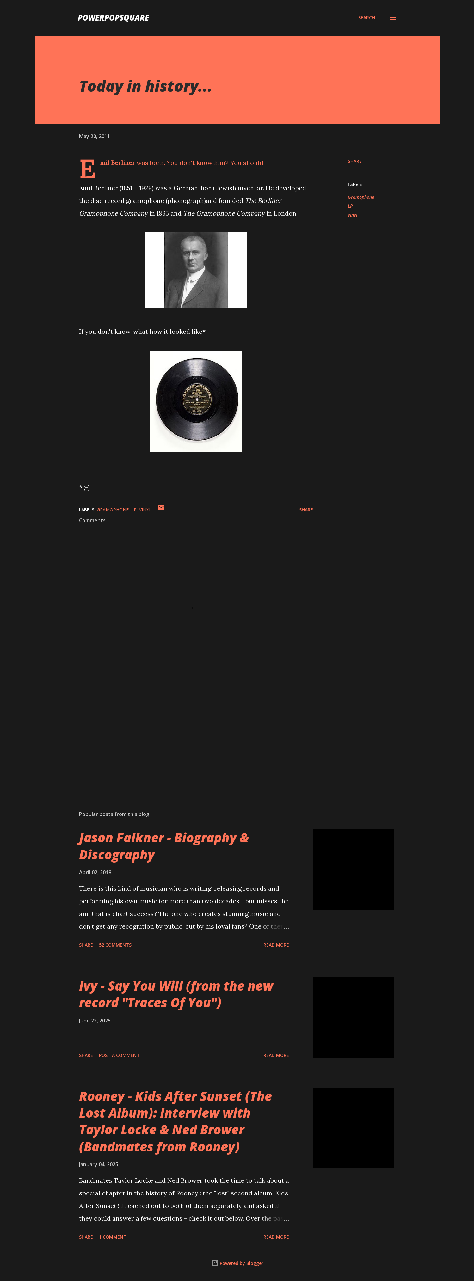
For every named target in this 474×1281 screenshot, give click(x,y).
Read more (276, 945)
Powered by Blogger (237, 1263)
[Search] (366, 17)
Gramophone (361, 197)
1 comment (112, 1237)
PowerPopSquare (113, 17)
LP (350, 206)
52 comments (115, 945)
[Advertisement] (186, 732)
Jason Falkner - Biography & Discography (164, 846)
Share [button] (355, 161)
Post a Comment (119, 1055)
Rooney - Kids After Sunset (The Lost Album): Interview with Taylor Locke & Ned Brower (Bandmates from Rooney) (175, 1121)
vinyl (352, 215)
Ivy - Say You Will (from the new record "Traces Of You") (176, 994)
